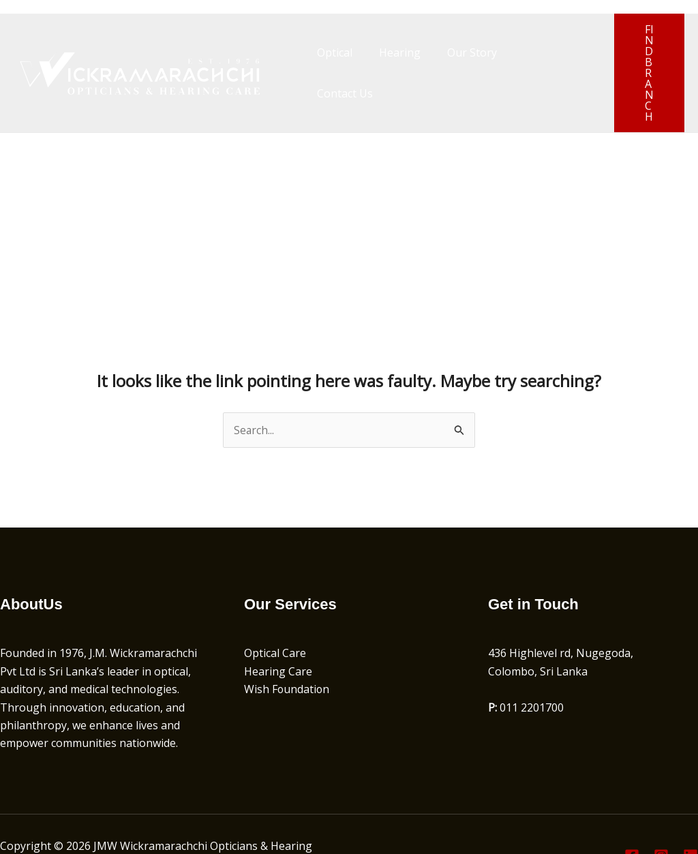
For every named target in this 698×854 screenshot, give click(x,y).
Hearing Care (278, 629)
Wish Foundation (287, 647)
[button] (642, 51)
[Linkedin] (690, 814)
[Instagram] (661, 814)
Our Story (460, 51)
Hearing (393, 51)
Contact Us (535, 51)
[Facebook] (631, 814)
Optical (332, 51)
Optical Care (275, 611)
